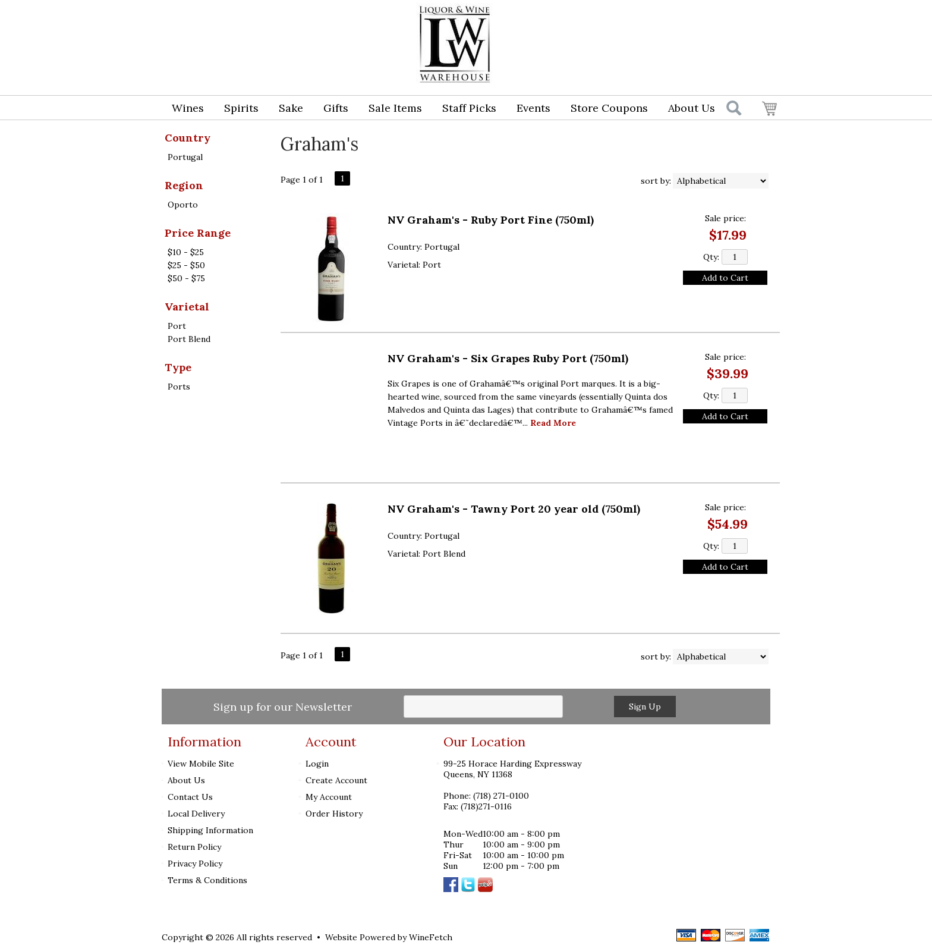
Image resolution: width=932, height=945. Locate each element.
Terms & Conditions (207, 880)
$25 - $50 (186, 265)
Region (184, 185)
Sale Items (395, 108)
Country (187, 138)
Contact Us (190, 797)
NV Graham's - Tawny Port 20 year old (514, 509)
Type (178, 367)
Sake (291, 108)
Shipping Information (210, 830)
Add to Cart (725, 277)
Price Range (198, 233)
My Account (329, 797)
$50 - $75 (186, 278)
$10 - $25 (186, 252)
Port (177, 326)
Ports (179, 386)
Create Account (336, 780)
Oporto (183, 204)
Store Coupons (609, 108)
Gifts (332, 109)
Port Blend (189, 339)
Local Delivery (196, 813)
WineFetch (430, 937)
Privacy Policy (195, 863)
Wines (184, 109)
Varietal (187, 306)
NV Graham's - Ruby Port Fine (491, 220)
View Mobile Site (201, 763)
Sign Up (645, 706)
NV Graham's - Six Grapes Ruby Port (508, 358)
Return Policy (194, 847)
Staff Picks (469, 108)
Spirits (237, 109)
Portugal (185, 157)
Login (683, 21)
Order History (334, 813)
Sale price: (725, 218)
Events (533, 108)
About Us (687, 109)
